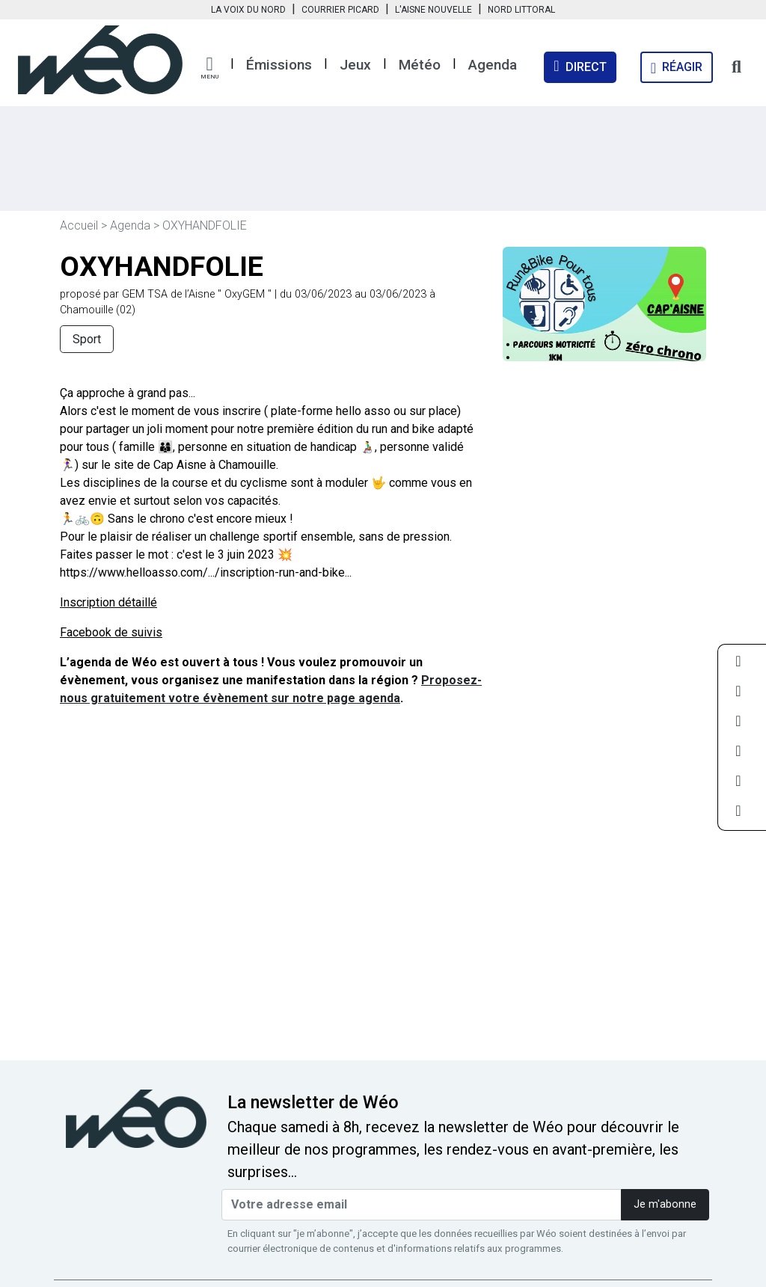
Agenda (492, 64)
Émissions (279, 64)
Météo (420, 64)
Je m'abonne (665, 1204)
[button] (209, 68)
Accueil (79, 225)
